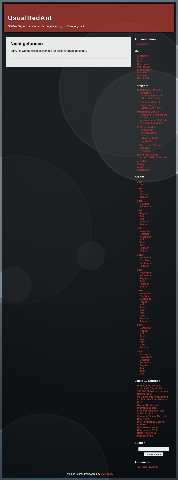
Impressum (143, 67)
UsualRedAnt (30, 18)
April (142, 184)
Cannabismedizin (152, 95)
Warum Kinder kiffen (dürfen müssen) (149, 406)
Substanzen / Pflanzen (150, 90)
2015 (140, 201)
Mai (142, 218)
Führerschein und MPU (153, 157)
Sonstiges (143, 169)
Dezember (146, 328)
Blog (140, 58)
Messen (144, 148)
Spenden (142, 72)
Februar (144, 194)
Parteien (144, 117)
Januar (144, 197)
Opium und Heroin (150, 102)
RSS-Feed (143, 78)
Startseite (142, 55)
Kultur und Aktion (147, 127)
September (146, 206)
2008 (140, 351)
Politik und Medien (148, 112)
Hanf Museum (148, 132)
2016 (140, 188)
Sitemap (142, 75)
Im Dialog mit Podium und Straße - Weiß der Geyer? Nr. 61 (152, 399)
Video (140, 164)
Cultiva (146, 150)
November (146, 231)
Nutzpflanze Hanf (152, 98)
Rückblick (143, 161)
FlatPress (106, 474)
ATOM (153, 467)
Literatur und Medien (152, 123)
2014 (140, 210)
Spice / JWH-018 (151, 108)
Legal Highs (147, 105)
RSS (141, 467)
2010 (140, 290)
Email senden (145, 69)
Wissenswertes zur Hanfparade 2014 (148, 429)
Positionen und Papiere (153, 114)
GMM (143, 135)
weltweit (147, 141)
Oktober (144, 203)
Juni (142, 242)
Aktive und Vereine (151, 145)
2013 (140, 228)
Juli (142, 216)
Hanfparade (146, 130)
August (144, 213)
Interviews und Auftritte (153, 120)
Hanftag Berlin (150, 138)
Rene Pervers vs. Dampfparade (147, 434)
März (142, 315)
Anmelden (143, 44)
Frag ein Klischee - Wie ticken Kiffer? (150, 412)
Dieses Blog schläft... (149, 385)
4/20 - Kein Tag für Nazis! (152, 388)
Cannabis (145, 92)
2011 (140, 270)
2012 (140, 254)
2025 (140, 181)
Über (140, 61)
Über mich (143, 64)
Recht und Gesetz (147, 154)
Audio (140, 167)
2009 (140, 325)
